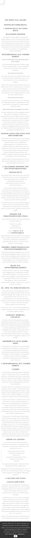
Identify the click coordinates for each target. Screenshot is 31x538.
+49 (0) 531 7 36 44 (18, 231)
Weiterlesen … (21, 534)
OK (15, 536)
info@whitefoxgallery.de (17, 233)
